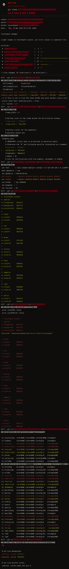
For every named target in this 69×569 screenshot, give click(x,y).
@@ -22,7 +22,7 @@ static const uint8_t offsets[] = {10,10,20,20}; (31, 80)
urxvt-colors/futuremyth (15, 58)
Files (16, 13)
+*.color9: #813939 (12, 231)
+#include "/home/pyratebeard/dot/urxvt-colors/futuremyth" (27, 333)
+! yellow (5, 249)
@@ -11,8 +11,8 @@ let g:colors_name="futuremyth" (23, 432)
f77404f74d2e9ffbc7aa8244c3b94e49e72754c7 (25, 22)
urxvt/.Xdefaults (12, 61)
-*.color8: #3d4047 (12, 345)
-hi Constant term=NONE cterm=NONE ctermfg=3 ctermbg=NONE (29, 443)
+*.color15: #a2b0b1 (12, 301)
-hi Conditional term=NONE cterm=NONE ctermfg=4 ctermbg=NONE (29, 446)
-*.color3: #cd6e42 (12, 377)
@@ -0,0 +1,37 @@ (8, 194)
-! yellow (5, 374)
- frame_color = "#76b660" (13, 121)
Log (9, 13)
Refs (24, 13)
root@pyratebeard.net (29, 25)
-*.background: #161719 (12, 327)
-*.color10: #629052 (12, 368)
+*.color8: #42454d (12, 220)
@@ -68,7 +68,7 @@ (8, 109)
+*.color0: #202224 (12, 217)
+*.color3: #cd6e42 (12, 252)
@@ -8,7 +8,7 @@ (8, 165)
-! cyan (4, 409)
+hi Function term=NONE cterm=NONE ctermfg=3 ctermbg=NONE (29, 481)
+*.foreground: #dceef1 (12, 202)
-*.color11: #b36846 (12, 380)
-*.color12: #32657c (12, 391)
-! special (5, 321)
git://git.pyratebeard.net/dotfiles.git (37, 9)
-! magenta (5, 397)
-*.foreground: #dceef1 (12, 324)
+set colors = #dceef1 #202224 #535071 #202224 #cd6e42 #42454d (30, 179)
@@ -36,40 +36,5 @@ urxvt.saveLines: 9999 (19, 307)
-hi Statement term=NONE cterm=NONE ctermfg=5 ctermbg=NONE (29, 516)
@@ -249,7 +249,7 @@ (9, 136)
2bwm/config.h (11, 49)
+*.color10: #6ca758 (12, 243)
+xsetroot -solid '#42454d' (13, 557)
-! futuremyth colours (10, 319)
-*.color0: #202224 (12, 342)
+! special (5, 199)
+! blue (4, 260)
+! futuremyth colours (10, 197)
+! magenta (5, 272)
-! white (5, 420)
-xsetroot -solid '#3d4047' (13, 554)
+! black (4, 214)
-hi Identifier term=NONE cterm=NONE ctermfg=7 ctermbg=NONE (29, 478)
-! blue (4, 385)
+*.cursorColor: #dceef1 (12, 208)
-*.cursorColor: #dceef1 (12, 330)
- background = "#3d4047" (13, 147)
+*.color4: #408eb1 (12, 263)
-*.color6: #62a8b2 (12, 412)
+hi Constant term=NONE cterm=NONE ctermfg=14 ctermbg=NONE (29, 449)
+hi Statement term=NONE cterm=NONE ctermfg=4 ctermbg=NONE (29, 519)
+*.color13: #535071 (12, 278)
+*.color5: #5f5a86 (12, 275)
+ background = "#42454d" (13, 150)
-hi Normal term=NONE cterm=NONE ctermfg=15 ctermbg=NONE (29, 496)
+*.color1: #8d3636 (12, 229)
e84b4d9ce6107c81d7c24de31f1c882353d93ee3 (25, 19)
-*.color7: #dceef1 (12, 423)
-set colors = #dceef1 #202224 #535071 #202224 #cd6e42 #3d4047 (30, 176)
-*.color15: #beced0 (12, 426)
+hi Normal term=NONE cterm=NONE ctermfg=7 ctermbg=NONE (29, 499)
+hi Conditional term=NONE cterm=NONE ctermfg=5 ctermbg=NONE (29, 452)
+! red (4, 226)
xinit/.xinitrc (11, 68)
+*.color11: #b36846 (12, 255)
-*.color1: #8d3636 (12, 353)
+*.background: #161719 (12, 205)
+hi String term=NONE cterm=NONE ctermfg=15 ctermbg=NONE (30, 528)
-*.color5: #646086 (12, 400)
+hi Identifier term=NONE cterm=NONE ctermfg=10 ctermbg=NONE (30, 484)
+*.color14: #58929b (12, 290)
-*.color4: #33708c (12, 388)
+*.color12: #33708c (12, 266)
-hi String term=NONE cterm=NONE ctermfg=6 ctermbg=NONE (29, 525)
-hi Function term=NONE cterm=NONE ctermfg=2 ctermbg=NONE (29, 475)
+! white (5, 295)
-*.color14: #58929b (12, 414)
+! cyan (4, 284)
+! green (4, 237)
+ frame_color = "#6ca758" (13, 124)
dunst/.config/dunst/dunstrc (17, 52)
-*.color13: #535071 (12, 403)
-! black (4, 339)
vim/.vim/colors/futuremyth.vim (19, 64)
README (32, 13)
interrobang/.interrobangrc (16, 55)
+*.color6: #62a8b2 (12, 287)
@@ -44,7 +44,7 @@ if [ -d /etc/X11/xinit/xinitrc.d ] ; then (28, 542)
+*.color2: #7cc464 (12, 240)
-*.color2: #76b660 (12, 365)
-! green (4, 362)
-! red (3, 351)
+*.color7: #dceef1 (12, 298)
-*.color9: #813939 (12, 356)
